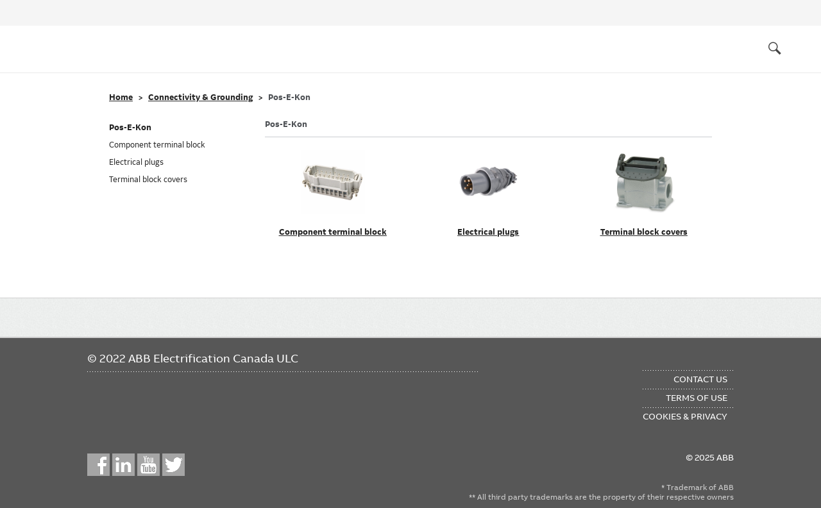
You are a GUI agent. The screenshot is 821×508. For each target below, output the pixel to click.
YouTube (148, 464)
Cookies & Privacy (685, 416)
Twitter (173, 464)
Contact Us (700, 379)
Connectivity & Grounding (200, 97)
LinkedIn (123, 464)
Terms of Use (696, 397)
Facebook (98, 464)
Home (121, 97)
